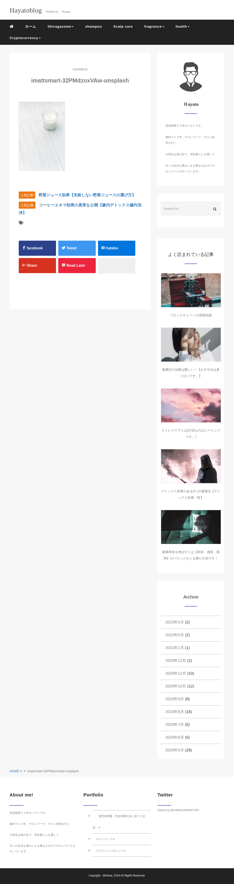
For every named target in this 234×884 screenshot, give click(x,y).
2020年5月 (174, 750)
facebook (32, 248)
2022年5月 (174, 635)
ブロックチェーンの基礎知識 (191, 315)
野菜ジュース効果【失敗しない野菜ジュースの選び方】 (87, 195)
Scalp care (123, 26)
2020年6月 (174, 737)
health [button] (182, 26)
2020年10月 (175, 686)
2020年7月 (174, 724)
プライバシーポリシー (111, 850)
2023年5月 (174, 622)
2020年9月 (174, 699)
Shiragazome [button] (61, 26)
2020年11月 (175, 673)
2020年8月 (174, 712)
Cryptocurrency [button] (25, 38)
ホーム (30, 26)
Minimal (107, 875)
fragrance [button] (154, 26)
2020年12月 (175, 660)
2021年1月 (174, 648)
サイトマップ (105, 839)
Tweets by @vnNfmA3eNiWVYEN (178, 810)
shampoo (93, 26)
